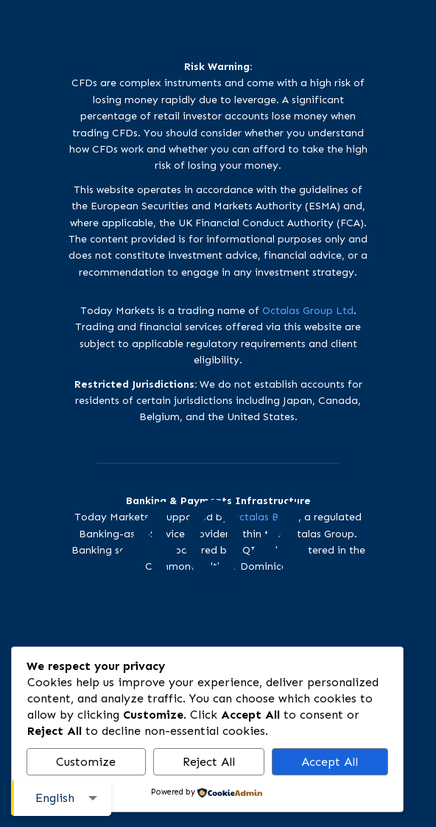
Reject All (209, 762)
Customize (86, 762)
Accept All (329, 762)
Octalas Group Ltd (308, 310)
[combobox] (61, 798)
